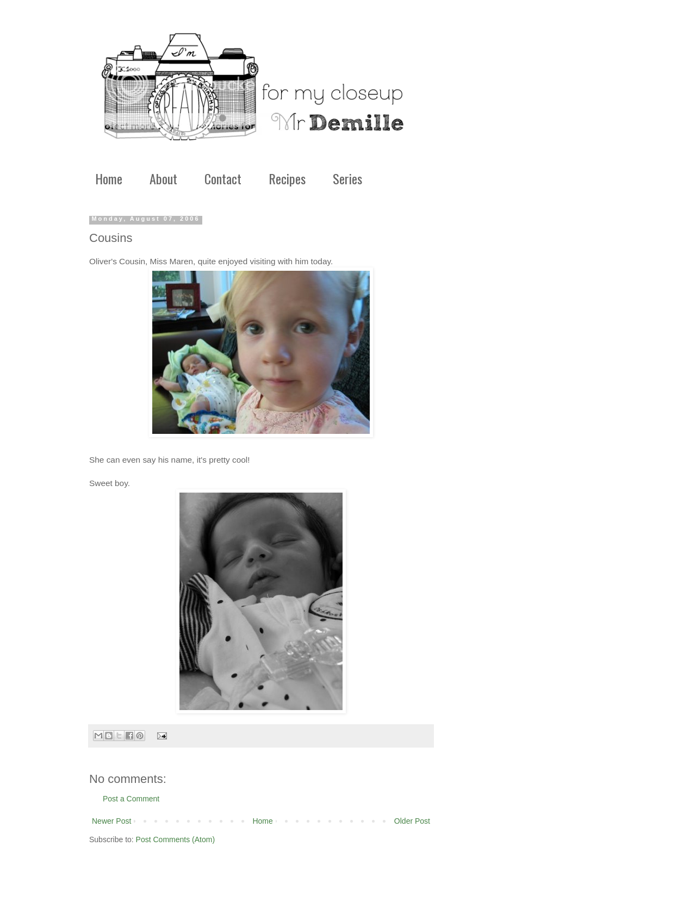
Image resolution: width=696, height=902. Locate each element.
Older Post (412, 821)
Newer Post (111, 821)
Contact (222, 178)
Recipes (287, 178)
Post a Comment (131, 798)
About (163, 178)
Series (347, 178)
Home (108, 178)
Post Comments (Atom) (175, 839)
